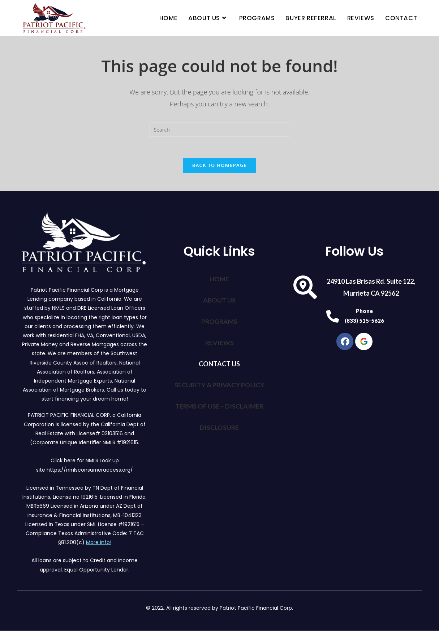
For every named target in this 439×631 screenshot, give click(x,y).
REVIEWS (219, 342)
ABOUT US (219, 300)
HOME (219, 279)
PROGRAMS (219, 321)
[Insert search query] (219, 129)
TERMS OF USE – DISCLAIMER (219, 405)
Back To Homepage (219, 165)
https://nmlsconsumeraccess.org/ (90, 469)
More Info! (98, 542)
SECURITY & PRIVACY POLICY (219, 384)
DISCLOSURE (219, 425)
